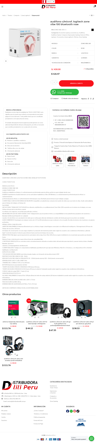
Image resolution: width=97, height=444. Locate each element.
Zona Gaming (54, 403)
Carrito (3, 419)
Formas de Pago (38, 425)
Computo (16, 15)
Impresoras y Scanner (53, 393)
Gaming (77, 35)
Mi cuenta (4, 412)
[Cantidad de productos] (54, 84)
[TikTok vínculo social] (93, 100)
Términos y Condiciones (41, 415)
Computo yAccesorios (53, 399)
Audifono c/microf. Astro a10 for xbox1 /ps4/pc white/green (36, 324)
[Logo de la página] (48, 6)
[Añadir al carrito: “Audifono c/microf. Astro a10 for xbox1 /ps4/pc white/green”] (35, 319)
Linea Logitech (25, 15)
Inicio (4, 15)
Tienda (10, 15)
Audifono (82, 32)
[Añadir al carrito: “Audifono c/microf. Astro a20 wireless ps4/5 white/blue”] (11, 356)
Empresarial (35, 15)
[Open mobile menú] (2, 7)
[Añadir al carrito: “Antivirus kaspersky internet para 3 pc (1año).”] (11, 319)
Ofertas (80, 37)
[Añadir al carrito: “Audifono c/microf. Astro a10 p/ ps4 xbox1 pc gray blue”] (82, 319)
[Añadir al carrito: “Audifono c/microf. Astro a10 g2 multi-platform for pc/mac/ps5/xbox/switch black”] (58, 319)
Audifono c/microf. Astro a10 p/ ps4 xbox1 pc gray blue (84, 324)
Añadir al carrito (76, 85)
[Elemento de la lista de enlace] (71, 153)
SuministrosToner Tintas (54, 388)
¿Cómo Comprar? (39, 412)
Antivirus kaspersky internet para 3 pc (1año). (13, 324)
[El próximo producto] (94, 15)
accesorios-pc (74, 32)
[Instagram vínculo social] (90, 100)
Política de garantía (39, 419)
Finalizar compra (6, 415)
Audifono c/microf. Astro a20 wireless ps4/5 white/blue (13, 361)
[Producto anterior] (90, 15)
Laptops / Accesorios (62, 37)
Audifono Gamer (56, 35)
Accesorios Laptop (64, 32)
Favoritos (4, 422)
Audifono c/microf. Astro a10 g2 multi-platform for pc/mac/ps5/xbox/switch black (60, 325)
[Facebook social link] (88, 100)
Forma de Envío (38, 422)
